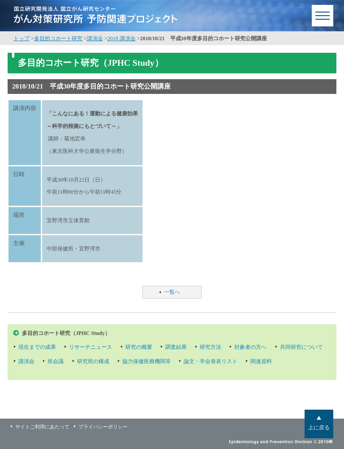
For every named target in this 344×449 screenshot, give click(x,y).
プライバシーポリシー (103, 426)
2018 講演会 (122, 38)
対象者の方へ (250, 347)
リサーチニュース (90, 347)
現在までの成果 (37, 347)
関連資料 (261, 361)
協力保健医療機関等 (146, 361)
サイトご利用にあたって (42, 426)
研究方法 (210, 347)
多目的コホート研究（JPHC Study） (66, 333)
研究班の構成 (93, 361)
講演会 (95, 38)
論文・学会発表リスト (210, 361)
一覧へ (172, 292)
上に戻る (319, 427)
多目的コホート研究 (58, 38)
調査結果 (176, 347)
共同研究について (301, 347)
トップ (21, 38)
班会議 (55, 361)
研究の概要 (138, 347)
